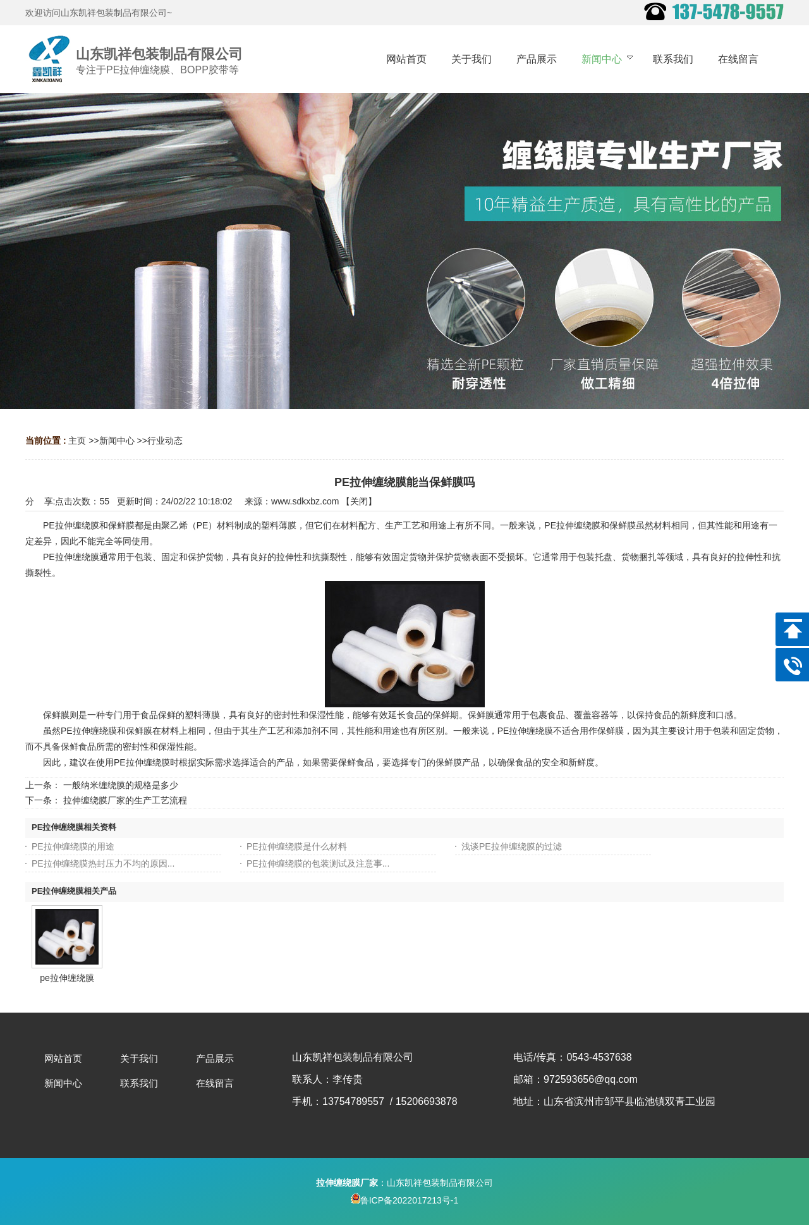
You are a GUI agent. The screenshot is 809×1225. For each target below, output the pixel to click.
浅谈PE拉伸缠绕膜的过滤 (511, 846)
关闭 (359, 501)
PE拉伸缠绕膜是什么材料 (296, 846)
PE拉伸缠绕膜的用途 (73, 846)
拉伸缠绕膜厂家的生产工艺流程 (125, 800)
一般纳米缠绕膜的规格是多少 (120, 785)
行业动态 (165, 441)
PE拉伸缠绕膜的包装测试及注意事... (317, 863)
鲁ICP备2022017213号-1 (405, 1200)
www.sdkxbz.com (305, 501)
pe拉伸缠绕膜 (67, 978)
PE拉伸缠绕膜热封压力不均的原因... (103, 863)
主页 (77, 441)
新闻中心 (117, 441)
